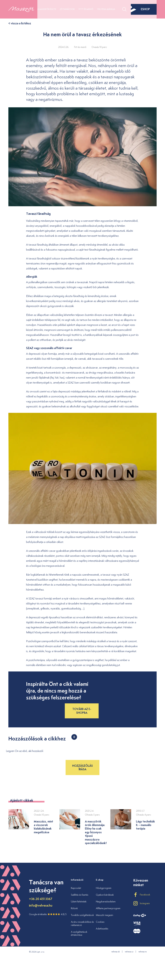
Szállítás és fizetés (79, 894)
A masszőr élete (46, 9)
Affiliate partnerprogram (108, 908)
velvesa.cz (129, 951)
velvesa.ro (142, 951)
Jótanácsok (67, 9)
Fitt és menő (86, 9)
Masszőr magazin (104, 915)
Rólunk (74, 908)
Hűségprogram (103, 887)
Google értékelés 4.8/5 (48, 914)
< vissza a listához (19, 23)
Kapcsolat (76, 887)
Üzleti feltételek (79, 901)
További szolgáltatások (82, 915)
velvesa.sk (115, 951)
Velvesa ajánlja (106, 9)
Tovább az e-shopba (81, 710)
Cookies (100, 921)
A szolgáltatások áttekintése (79, 933)
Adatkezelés (102, 928)
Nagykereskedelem (106, 901)
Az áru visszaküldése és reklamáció (82, 923)
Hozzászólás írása (82, 767)
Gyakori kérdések (105, 894)
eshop (140, 9)
